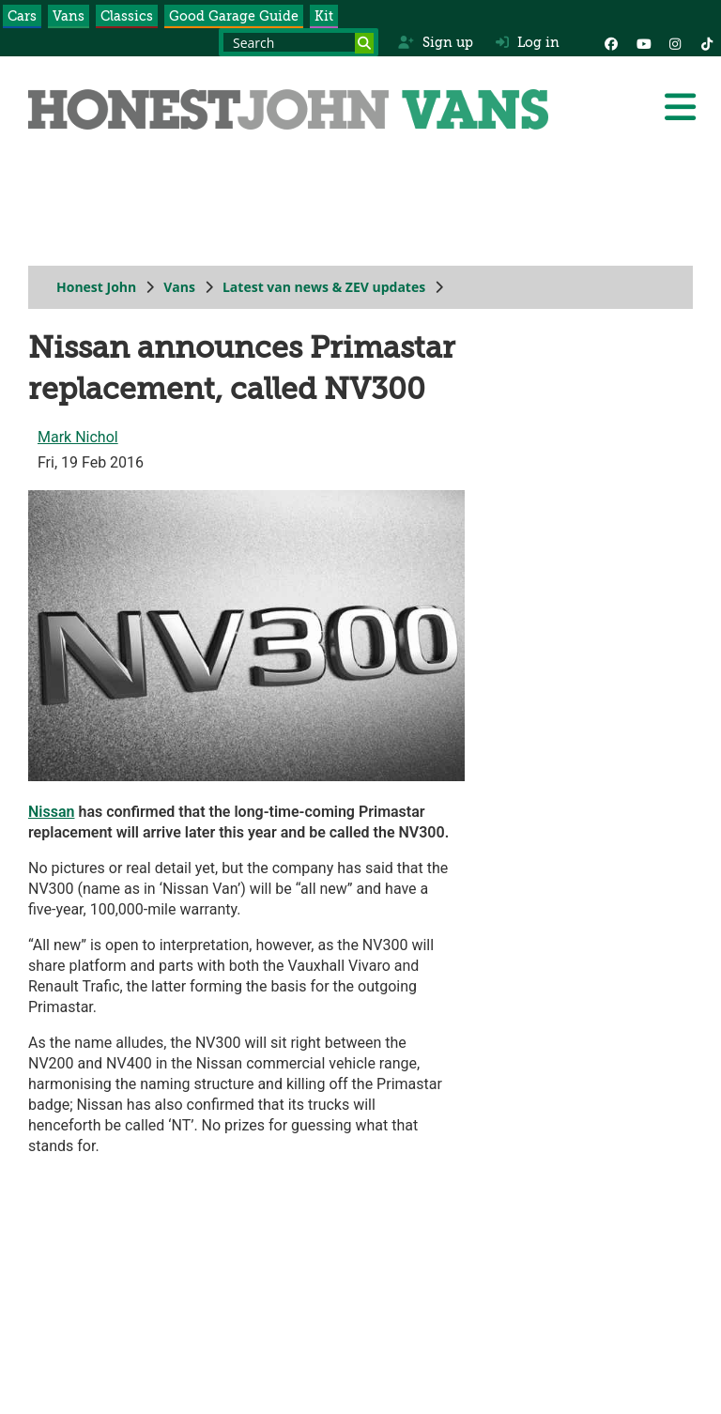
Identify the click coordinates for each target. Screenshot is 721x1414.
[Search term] (298, 42)
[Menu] (680, 107)
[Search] (364, 43)
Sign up (435, 42)
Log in (528, 42)
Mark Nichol (78, 437)
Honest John (96, 287)
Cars (22, 15)
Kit (323, 15)
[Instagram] (675, 42)
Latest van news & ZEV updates (323, 287)
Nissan (51, 812)
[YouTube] (643, 42)
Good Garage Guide (234, 15)
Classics (126, 15)
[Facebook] (611, 42)
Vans (68, 15)
